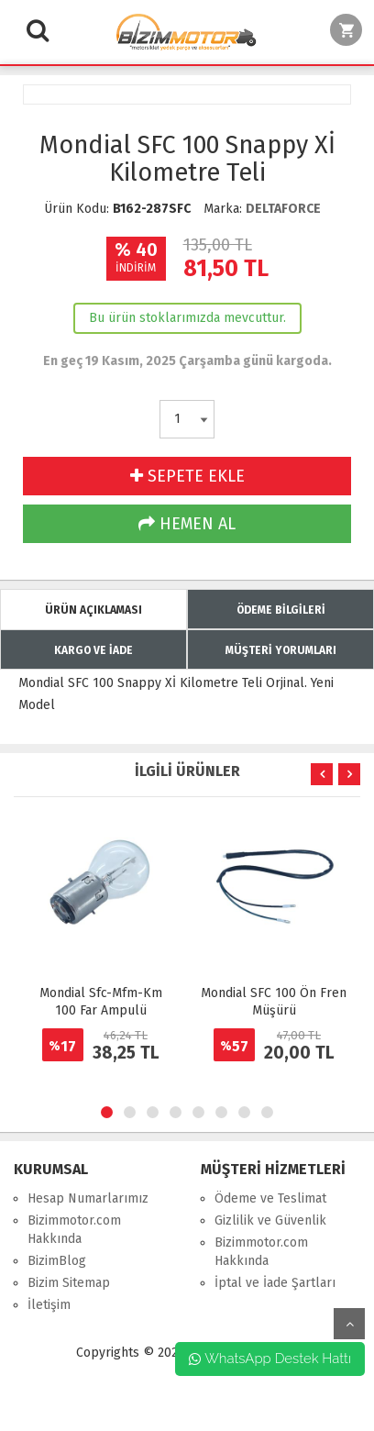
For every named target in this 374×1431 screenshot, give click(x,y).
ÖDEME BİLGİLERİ (280, 610)
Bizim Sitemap (69, 1283)
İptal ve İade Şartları (275, 1283)
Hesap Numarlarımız (88, 1198)
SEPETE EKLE (187, 476)
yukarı (349, 1323)
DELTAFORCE (283, 208)
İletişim (49, 1305)
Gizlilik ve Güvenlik (270, 1220)
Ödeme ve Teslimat (270, 1198)
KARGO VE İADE (93, 650)
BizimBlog (57, 1261)
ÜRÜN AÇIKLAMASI (93, 610)
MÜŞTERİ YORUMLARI (281, 650)
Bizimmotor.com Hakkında (74, 1230)
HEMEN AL (187, 524)
